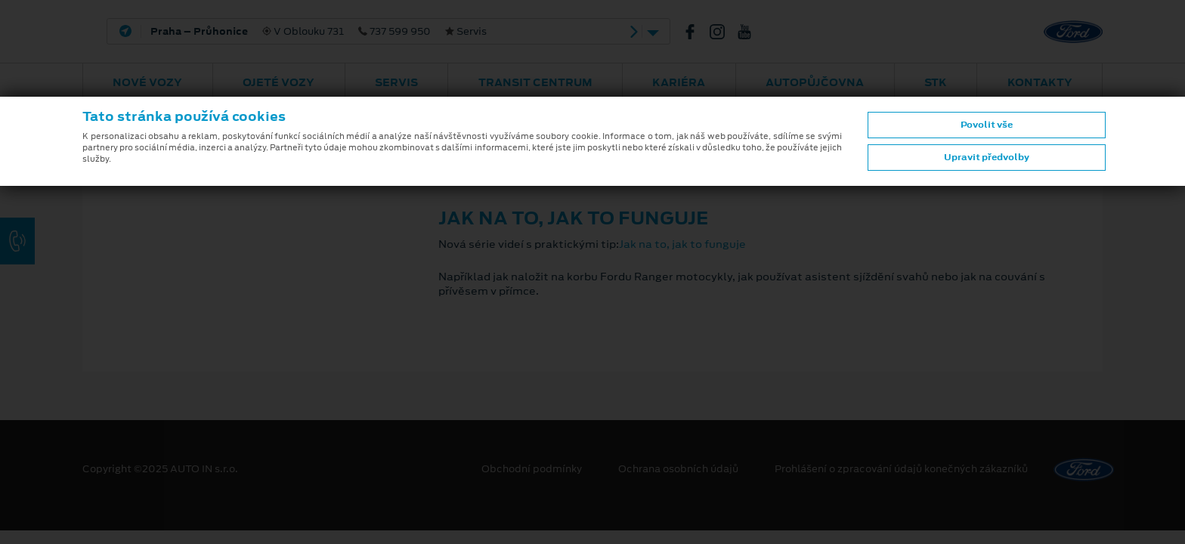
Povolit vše (987, 125)
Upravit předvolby (986, 157)
